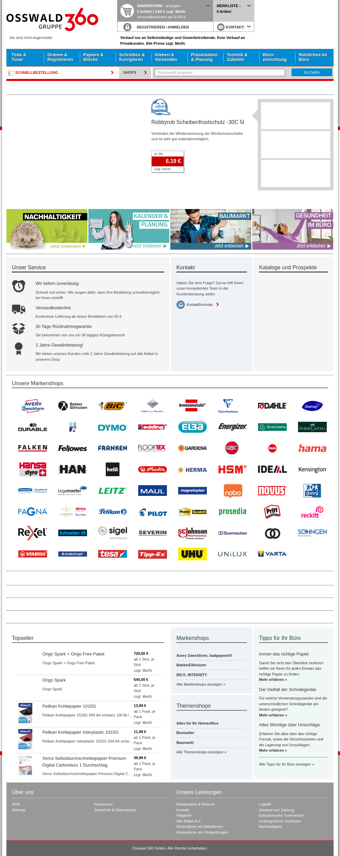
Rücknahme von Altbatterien (199, 826)
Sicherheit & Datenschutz (115, 810)
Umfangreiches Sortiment (280, 821)
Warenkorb (149, 6)
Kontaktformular (200, 304)
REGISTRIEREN (151, 27)
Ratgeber (184, 815)
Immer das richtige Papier (284, 653)
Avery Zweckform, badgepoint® (204, 655)
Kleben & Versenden (166, 57)
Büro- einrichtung (275, 57)
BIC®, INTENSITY (191, 675)
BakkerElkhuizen (191, 665)
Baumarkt (185, 742)
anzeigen (172, 6)
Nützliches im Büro (313, 57)
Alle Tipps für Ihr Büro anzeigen (285, 764)
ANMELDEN (178, 27)
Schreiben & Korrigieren (132, 57)
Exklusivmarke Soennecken (281, 815)
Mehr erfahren (271, 679)
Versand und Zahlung (276, 810)
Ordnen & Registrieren (60, 57)
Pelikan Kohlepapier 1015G (69, 706)
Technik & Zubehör (237, 57)
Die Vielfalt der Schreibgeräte (287, 689)
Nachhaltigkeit (270, 826)
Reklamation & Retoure (195, 804)
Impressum (103, 804)
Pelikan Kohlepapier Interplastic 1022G (80, 732)
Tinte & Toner (19, 57)
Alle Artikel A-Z (188, 821)
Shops (129, 72)
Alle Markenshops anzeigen (199, 684)
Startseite (61, 19)
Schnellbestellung (36, 72)
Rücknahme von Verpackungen (202, 832)
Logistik (265, 804)
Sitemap (18, 810)
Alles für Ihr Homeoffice (197, 723)
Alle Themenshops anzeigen (200, 752)
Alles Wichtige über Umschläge (289, 724)
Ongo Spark (54, 680)
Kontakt (182, 810)
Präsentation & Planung (204, 57)
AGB (16, 804)
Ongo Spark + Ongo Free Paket (73, 653)
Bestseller (185, 733)
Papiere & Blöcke (93, 57)
